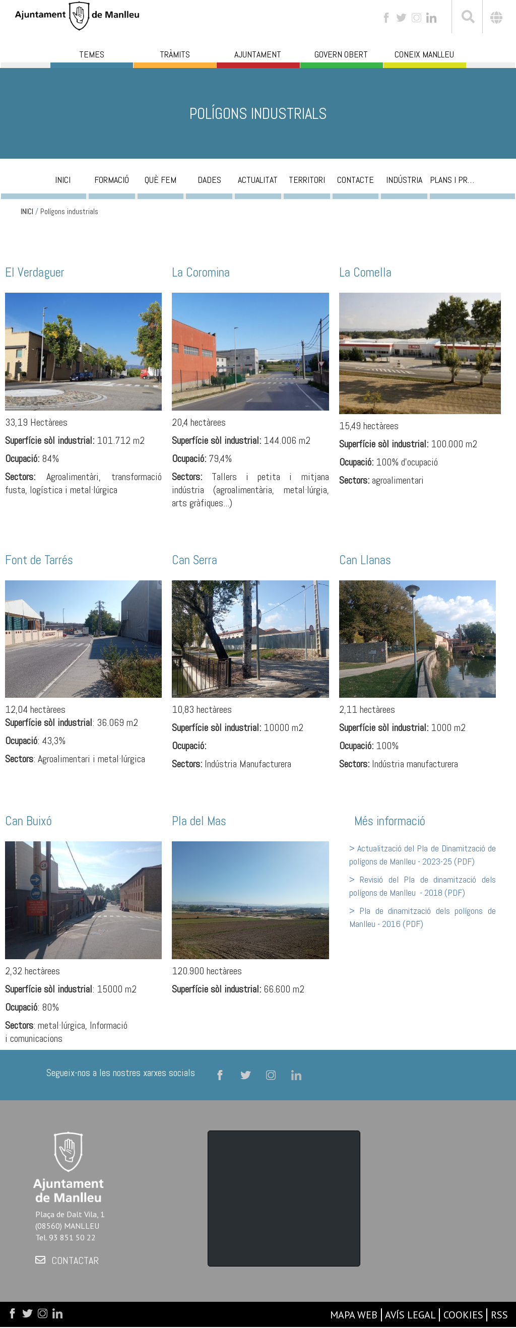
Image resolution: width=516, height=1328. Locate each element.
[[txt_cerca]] (467, 18)
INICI (27, 212)
